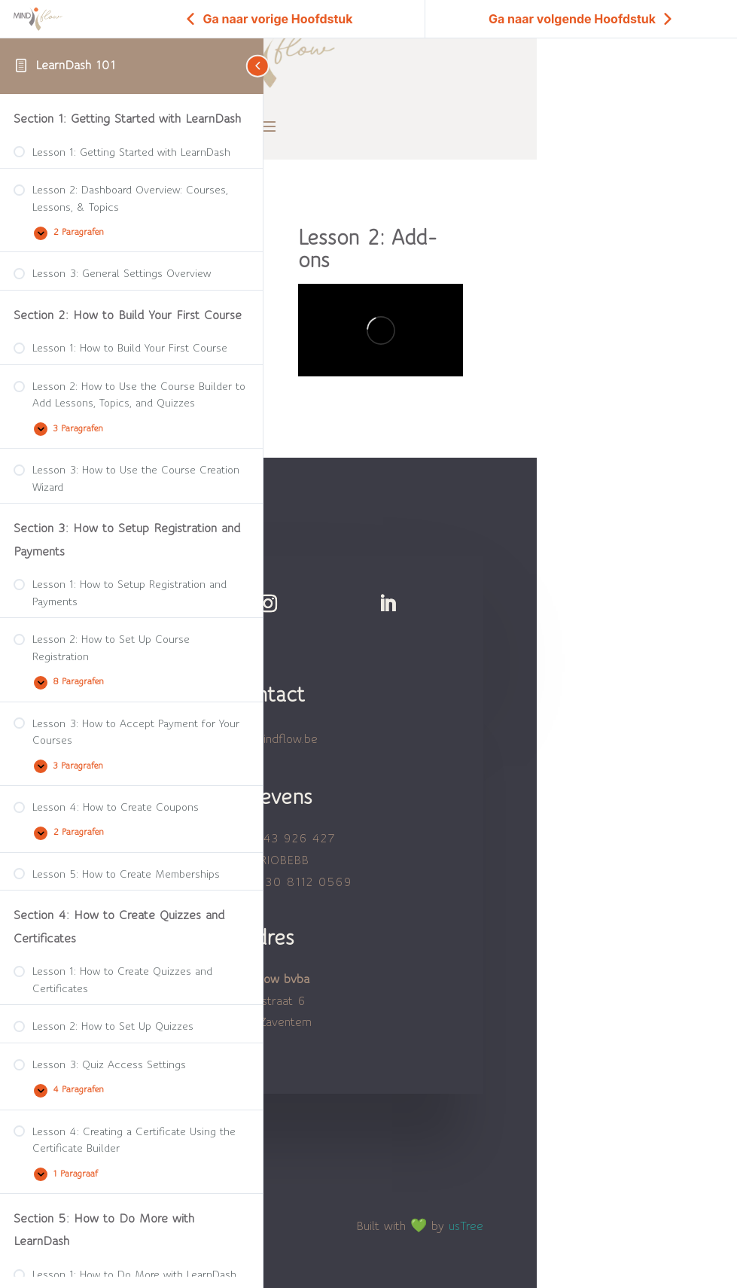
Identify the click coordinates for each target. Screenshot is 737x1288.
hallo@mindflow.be (271, 721)
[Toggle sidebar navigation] (258, 66)
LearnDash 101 (75, 65)
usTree (471, 1207)
